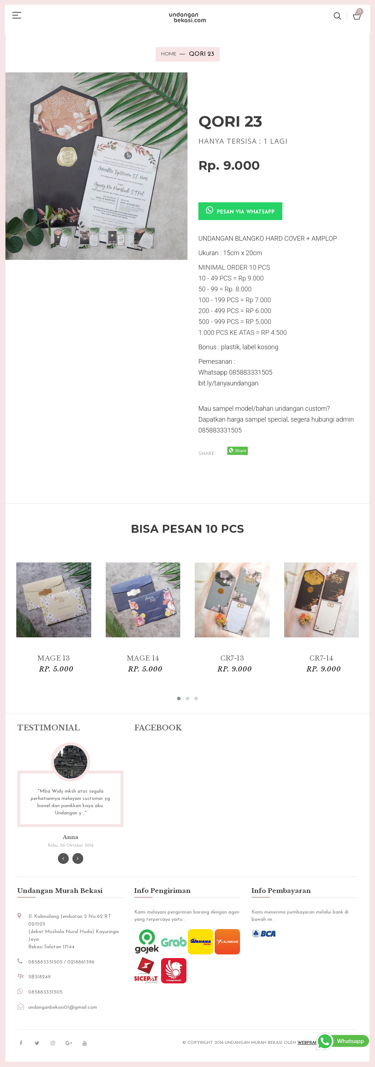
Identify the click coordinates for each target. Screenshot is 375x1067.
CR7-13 (232, 658)
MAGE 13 (53, 658)
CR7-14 (321, 658)
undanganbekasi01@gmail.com (62, 1009)
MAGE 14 (143, 658)
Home (168, 53)
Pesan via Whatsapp (240, 210)
